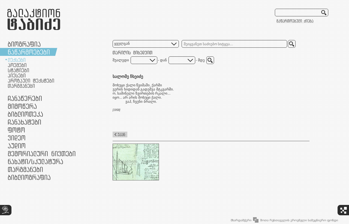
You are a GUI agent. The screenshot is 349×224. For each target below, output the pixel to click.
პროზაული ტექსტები (31, 81)
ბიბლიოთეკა (25, 114)
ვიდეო (16, 138)
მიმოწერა (22, 106)
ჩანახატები (24, 122)
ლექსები (16, 60)
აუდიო (16, 146)
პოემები (17, 65)
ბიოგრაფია (24, 44)
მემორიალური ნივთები (41, 154)
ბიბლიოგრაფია (29, 177)
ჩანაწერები (25, 98)
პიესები (16, 75)
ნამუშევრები (35, 161)
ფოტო (16, 130)
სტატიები (18, 70)
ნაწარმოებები (29, 52)
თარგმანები (21, 86)
